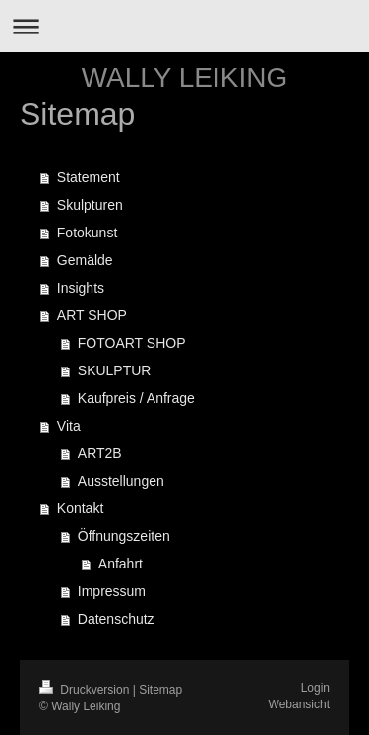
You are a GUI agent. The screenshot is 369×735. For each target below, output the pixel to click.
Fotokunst (87, 232)
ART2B (100, 453)
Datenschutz (116, 619)
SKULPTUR (115, 370)
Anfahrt (120, 563)
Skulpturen (90, 205)
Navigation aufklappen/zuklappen (184, 26)
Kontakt (80, 508)
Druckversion (86, 690)
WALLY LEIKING (185, 77)
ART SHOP (92, 315)
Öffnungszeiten (124, 536)
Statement (88, 177)
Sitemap (160, 690)
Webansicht (299, 704)
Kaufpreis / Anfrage (136, 398)
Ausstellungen (121, 481)
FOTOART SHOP (132, 343)
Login (315, 688)
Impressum (112, 591)
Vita (69, 426)
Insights (80, 288)
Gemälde (85, 260)
